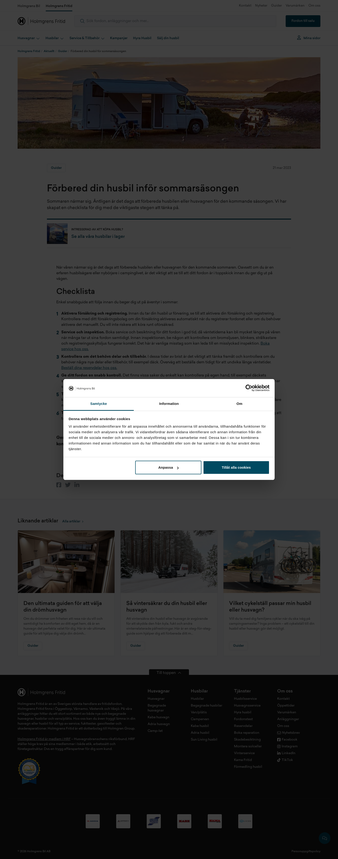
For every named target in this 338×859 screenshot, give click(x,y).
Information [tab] (169, 404)
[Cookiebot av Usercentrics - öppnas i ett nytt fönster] (248, 388)
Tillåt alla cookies (236, 467)
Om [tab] (239, 404)
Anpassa (168, 467)
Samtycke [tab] (98, 404)
